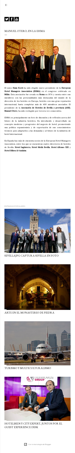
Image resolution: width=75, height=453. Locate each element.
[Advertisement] (37, 178)
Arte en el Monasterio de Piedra (29, 312)
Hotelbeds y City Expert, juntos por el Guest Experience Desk (33, 425)
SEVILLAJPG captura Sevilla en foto (31, 255)
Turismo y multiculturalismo (27, 368)
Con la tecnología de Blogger (37, 444)
